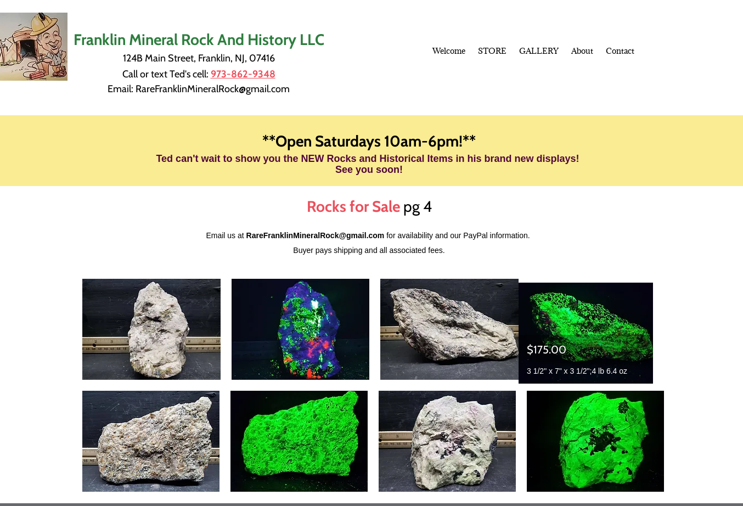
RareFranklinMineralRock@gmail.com (213, 89)
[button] (151, 329)
